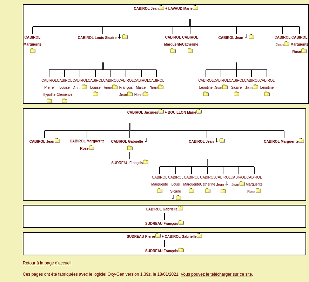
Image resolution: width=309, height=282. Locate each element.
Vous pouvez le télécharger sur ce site (216, 274)
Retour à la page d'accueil (47, 263)
